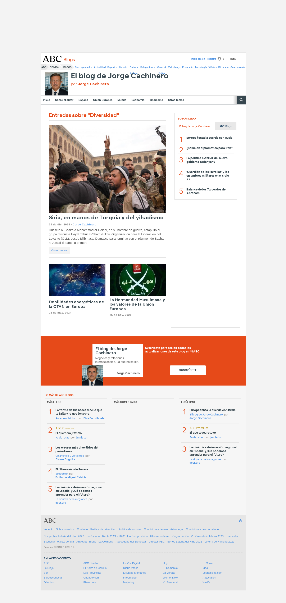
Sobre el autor (64, 100)
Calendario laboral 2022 (209, 536)
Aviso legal (176, 529)
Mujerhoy (128, 582)
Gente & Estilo (161, 68)
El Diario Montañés (134, 572)
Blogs (67, 67)
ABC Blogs (225, 126)
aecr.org (60, 502)
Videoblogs (174, 67)
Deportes (112, 67)
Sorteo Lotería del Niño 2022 (184, 541)
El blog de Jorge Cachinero (120, 76)
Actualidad (100, 67)
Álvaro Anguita (65, 459)
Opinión (54, 67)
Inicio (46, 100)
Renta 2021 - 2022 (113, 536)
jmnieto (81, 437)
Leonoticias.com (212, 572)
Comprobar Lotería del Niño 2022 (64, 536)
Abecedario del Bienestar (131, 541)
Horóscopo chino (137, 536)
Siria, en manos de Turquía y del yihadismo (106, 217)
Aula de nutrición (65, 418)
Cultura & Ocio (134, 68)
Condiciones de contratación (203, 529)
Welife (206, 582)
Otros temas (176, 100)
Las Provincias (92, 572)
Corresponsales (83, 67)
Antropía (81, 541)
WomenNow (170, 577)
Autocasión (209, 577)
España (83, 100)
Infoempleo (130, 577)
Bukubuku (61, 474)
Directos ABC (157, 541)
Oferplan (49, 582)
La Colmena (106, 541)
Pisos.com (89, 582)
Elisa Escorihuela (93, 418)
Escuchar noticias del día (59, 541)
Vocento (49, 529)
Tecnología (201, 67)
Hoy (165, 563)
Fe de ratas (62, 437)
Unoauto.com (91, 577)
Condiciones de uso (156, 529)
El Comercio (170, 568)
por (90, 84)
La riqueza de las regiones (71, 499)
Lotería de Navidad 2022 (219, 541)
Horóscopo (93, 536)
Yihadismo (156, 100)
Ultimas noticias (159, 536)
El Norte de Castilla (95, 568)
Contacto (82, 529)
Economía (187, 67)
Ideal (206, 568)
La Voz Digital (131, 563)
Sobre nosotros (65, 529)
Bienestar (223, 67)
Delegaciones (147, 67)
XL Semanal (170, 582)
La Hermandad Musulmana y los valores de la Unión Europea (137, 304)
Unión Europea (102, 100)
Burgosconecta (53, 577)
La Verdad (169, 572)
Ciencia (123, 67)
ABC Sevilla (90, 563)
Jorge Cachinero (84, 224)
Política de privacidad (103, 529)
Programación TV (182, 536)
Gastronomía (238, 67)
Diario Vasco (131, 568)
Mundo (122, 100)
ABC (43, 67)
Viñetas (213, 67)
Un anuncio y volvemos (69, 456)
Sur (46, 572)
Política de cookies (130, 529)
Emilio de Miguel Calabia (70, 477)
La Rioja (49, 568)
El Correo (208, 563)
